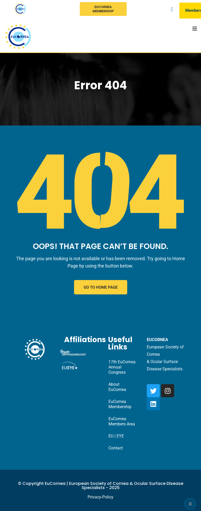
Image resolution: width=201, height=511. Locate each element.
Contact (115, 447)
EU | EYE (116, 435)
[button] (171, 9)
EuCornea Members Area (121, 421)
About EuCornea (117, 387)
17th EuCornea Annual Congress (122, 367)
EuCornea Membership (103, 9)
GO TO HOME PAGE (101, 287)
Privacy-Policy (100, 497)
